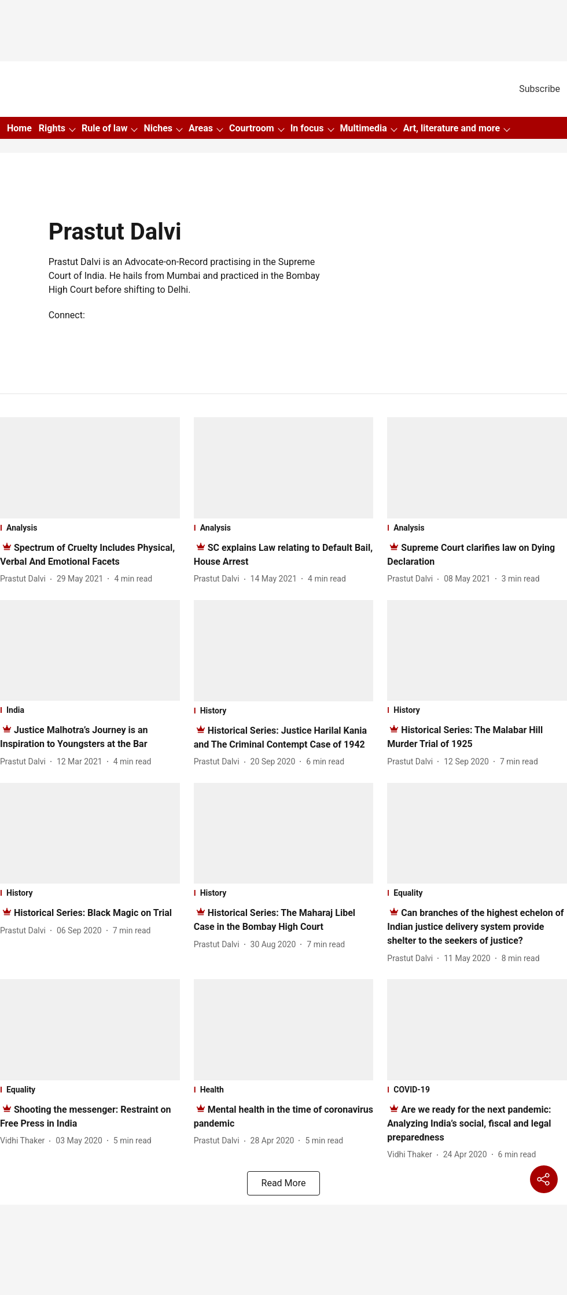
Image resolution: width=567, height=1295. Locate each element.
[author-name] (25, 579)
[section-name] (90, 527)
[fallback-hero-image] (90, 467)
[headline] (93, 912)
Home (19, 128)
